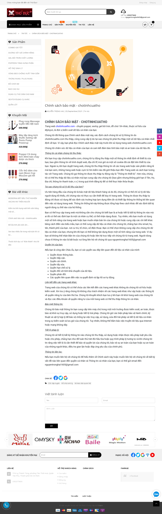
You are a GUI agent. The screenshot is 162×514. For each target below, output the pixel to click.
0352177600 (17, 481)
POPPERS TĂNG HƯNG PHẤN (21, 63)
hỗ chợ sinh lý (67, 383)
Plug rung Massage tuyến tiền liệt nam (29, 122)
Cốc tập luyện (54, 383)
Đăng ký (153, 3)
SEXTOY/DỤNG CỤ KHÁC (19, 99)
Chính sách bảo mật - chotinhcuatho (22, 218)
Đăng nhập (143, 3)
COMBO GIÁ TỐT (15, 48)
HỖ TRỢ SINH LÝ (15, 68)
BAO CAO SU (13, 89)
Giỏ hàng (62, 483)
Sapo (100, 505)
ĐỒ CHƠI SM (13, 84)
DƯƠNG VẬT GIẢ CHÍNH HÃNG (21, 53)
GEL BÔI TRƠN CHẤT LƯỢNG (20, 58)
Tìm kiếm (62, 473)
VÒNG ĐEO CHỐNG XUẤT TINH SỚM (23, 74)
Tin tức (86, 111)
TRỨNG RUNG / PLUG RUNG (20, 79)
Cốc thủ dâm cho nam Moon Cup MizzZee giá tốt (28, 173)
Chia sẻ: (48, 378)
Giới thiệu (86, 496)
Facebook (134, 476)
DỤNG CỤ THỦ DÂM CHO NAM (21, 94)
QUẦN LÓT (12, 105)
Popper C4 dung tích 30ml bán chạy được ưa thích (29, 157)
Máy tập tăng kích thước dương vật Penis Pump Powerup (28, 139)
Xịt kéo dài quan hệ (83, 383)
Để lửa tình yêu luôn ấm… (18, 225)
